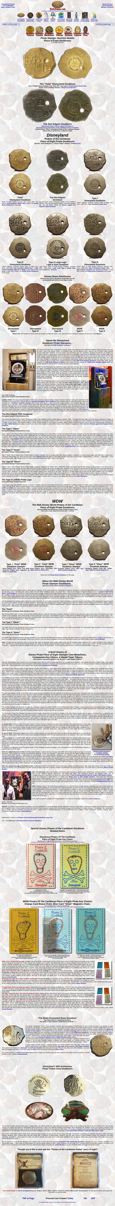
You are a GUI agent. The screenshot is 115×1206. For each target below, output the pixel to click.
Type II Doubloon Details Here (23, 268)
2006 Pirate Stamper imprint (97, 362)
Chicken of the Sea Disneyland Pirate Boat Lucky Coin (35, 817)
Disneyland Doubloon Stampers (61, 586)
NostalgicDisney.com (103, 781)
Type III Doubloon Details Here (99, 268)
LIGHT (4, 488)
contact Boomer (70, 446)
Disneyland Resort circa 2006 (100, 780)
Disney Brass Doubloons (30, 271)
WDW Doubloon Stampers (61, 345)
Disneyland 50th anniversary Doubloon (71, 1141)
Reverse (54, 270)
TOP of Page (28, 1198)
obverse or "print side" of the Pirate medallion (27, 1048)
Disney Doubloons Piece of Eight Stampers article (55, 1037)
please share (59, 1049)
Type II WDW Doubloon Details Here (97, 570)
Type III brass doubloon (85, 269)
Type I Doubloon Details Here (97, 204)
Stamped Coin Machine (68, 87)
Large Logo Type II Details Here (63, 268)
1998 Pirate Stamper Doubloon (55, 362)
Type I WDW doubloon (11, 424)
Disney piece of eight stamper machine (82, 777)
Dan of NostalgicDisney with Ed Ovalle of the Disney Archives (92, 775)
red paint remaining (69, 1031)
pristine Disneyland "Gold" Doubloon (44, 401)
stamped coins (18, 438)
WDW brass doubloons (81, 1032)
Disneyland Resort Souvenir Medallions (29, 820)
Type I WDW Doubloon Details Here (71, 569)
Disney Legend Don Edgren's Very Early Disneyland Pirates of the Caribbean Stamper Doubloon (57, 127)
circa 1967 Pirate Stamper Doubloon (84, 360)
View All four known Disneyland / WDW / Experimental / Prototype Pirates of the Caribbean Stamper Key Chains (57, 842)
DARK (11, 488)
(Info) (70, 1198)
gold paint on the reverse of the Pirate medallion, (74, 1046)
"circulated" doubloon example (21, 403)
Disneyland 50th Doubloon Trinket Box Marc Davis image (85, 1130)
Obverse (46, 270)
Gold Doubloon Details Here (77, 86)
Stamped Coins (76, 143)
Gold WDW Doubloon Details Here (16, 569)
